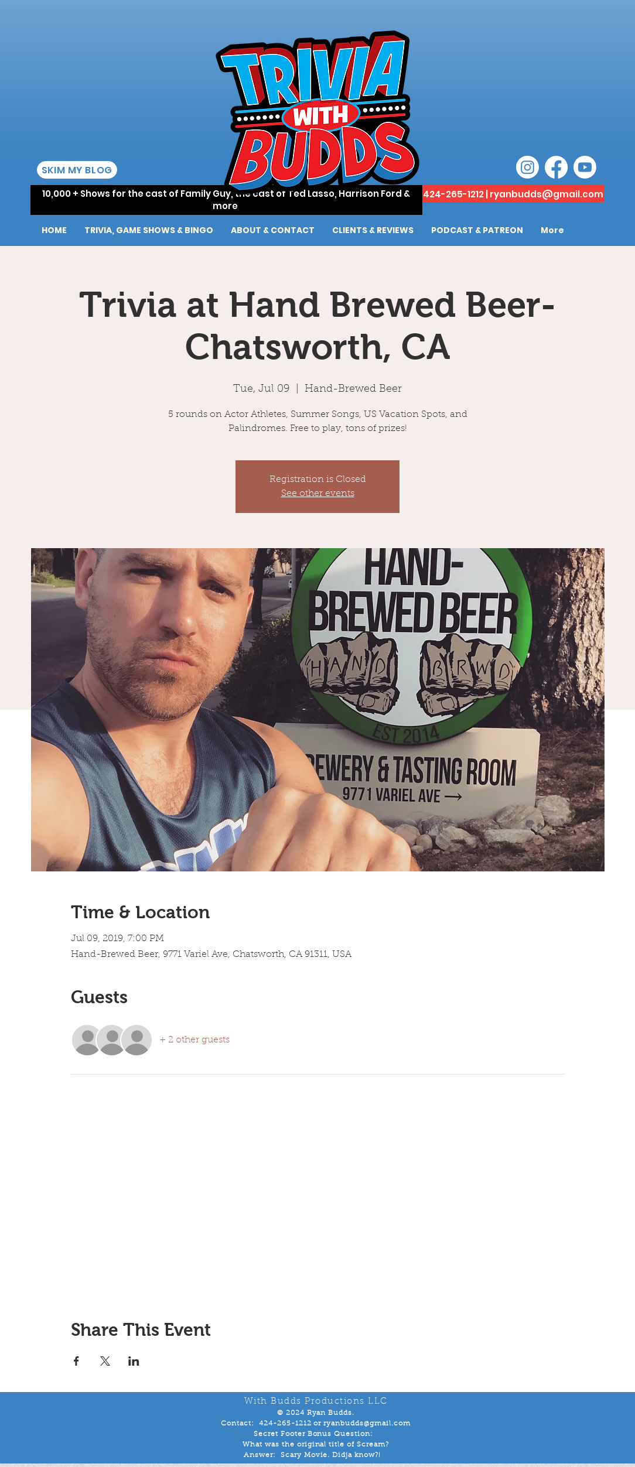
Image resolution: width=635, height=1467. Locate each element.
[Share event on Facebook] (76, 1361)
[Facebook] (556, 167)
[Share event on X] (105, 1361)
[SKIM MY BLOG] (77, 170)
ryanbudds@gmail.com (546, 194)
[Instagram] (527, 167)
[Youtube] (584, 167)
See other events (317, 493)
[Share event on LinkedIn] (133, 1361)
